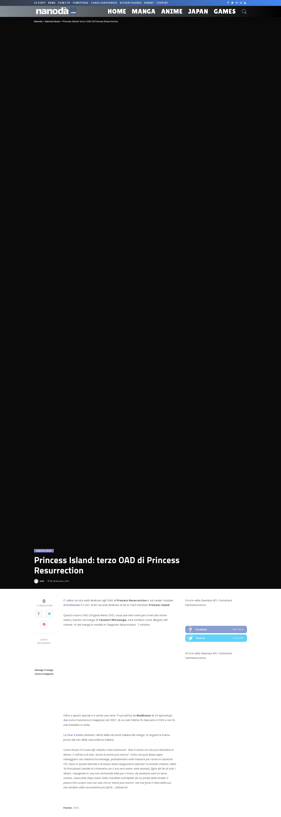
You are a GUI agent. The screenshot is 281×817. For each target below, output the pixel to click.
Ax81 (42, 581)
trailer (86, 605)
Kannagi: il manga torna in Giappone (44, 671)
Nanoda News (44, 550)
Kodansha (73, 605)
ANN (76, 807)
